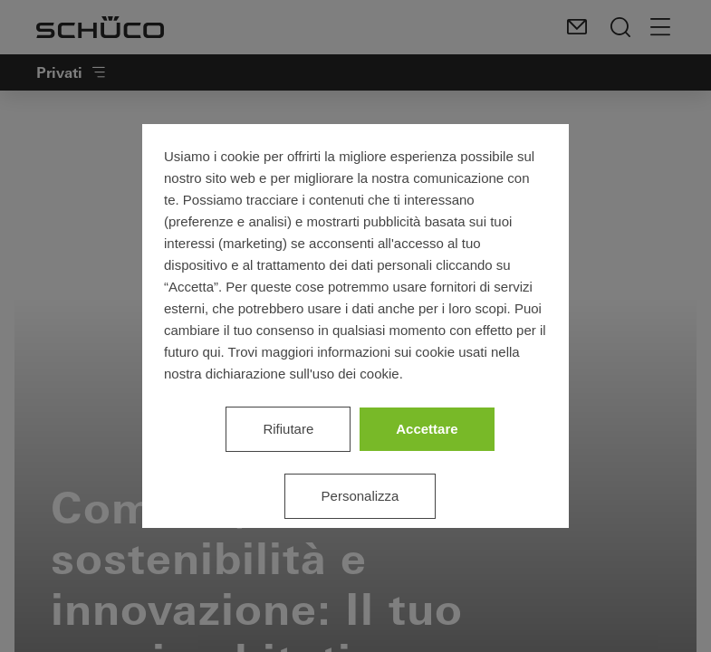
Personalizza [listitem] (360, 495)
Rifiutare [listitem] (288, 428)
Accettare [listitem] (426, 428)
